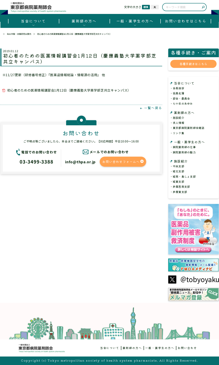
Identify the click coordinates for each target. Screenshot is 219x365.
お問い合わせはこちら (185, 20)
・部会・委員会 (180, 98)
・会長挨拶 (177, 88)
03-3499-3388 (36, 161)
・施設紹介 (177, 118)
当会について (33, 20)
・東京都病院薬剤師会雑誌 (187, 128)
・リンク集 (177, 133)
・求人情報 (177, 123)
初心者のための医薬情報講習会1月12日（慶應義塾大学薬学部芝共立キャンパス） (69, 90)
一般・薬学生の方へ (135, 20)
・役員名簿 (177, 93)
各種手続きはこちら (193, 64)
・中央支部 (177, 166)
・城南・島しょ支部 (183, 176)
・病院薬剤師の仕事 (183, 147)
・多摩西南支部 (180, 187)
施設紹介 (181, 161)
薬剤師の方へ (84, 20)
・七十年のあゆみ (181, 103)
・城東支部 (177, 181)
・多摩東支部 (178, 192)
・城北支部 (177, 171)
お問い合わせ (187, 348)
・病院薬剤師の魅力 (183, 152)
